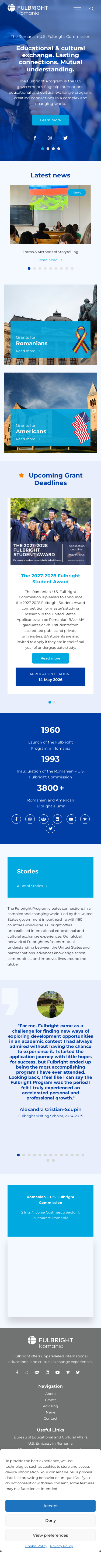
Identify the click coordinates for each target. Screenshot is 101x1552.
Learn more (50, 120)
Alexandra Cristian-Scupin (51, 1109)
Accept (50, 1505)
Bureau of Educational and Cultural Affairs (51, 1437)
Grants (50, 1400)
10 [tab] (66, 1155)
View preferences (50, 1535)
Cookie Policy (36, 1546)
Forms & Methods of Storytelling (50, 252)
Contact (50, 1418)
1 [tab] (42, 149)
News (77, 192)
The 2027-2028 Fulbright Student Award (50, 578)
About (50, 1393)
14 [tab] (48, 1160)
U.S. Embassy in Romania (50, 1443)
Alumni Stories (30, 886)
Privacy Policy (61, 1546)
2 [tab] (48, 149)
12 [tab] (77, 1155)
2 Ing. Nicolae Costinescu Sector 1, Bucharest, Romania (50, 1215)
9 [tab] (72, 268)
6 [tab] (56, 268)
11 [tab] (72, 1155)
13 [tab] (83, 1155)
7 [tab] (61, 268)
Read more (25, 351)
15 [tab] (53, 1160)
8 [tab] (66, 268)
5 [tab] (50, 268)
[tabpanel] (50, 80)
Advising (50, 1406)
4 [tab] (58, 149)
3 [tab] (53, 149)
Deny (50, 1520)
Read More (48, 259)
